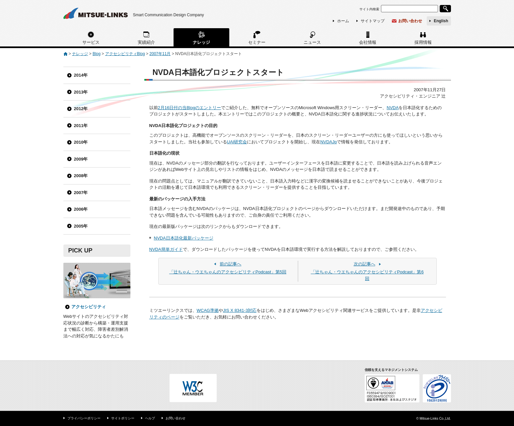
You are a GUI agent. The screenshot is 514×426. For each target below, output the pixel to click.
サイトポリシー (122, 418)
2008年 (81, 175)
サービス (91, 42)
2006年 (81, 209)
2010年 (81, 142)
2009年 (81, 159)
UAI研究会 (237, 141)
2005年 (81, 226)
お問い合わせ (410, 21)
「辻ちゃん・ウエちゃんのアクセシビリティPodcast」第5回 (228, 268)
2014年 (81, 75)
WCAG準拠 (208, 310)
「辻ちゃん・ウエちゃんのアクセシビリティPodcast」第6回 (367, 271)
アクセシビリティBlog (125, 53)
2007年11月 (160, 53)
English (441, 21)
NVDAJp (328, 141)
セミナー (256, 42)
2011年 (81, 125)
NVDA (393, 107)
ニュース (312, 42)
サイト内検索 (369, 9)
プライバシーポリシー (84, 418)
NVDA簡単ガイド (166, 249)
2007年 (81, 192)
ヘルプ (150, 418)
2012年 (81, 108)
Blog (97, 53)
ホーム (343, 21)
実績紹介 (146, 42)
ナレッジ (201, 42)
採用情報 (423, 42)
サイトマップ (373, 21)
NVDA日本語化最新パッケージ (183, 238)
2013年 (81, 92)
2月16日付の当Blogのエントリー (189, 107)
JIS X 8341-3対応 (240, 310)
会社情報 (367, 42)
